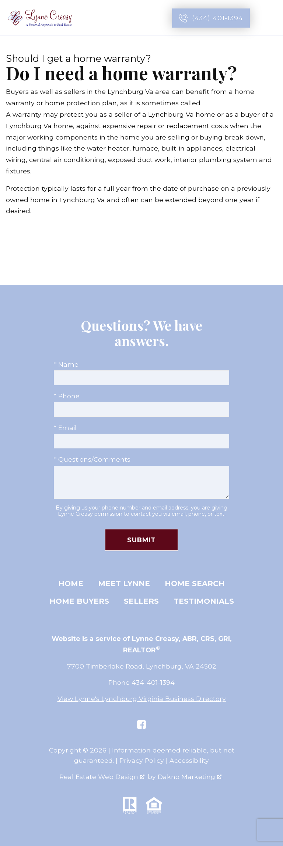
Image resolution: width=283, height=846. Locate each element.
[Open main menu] (269, 18)
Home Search (195, 583)
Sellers (141, 601)
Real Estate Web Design (101, 776)
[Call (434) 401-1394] (211, 18)
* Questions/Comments (92, 459)
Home (70, 583)
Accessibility (189, 760)
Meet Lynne (124, 583)
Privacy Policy (141, 760)
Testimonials (204, 601)
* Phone (67, 396)
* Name (66, 364)
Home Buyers (79, 601)
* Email (65, 427)
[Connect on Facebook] (141, 724)
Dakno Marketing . (190, 776)
